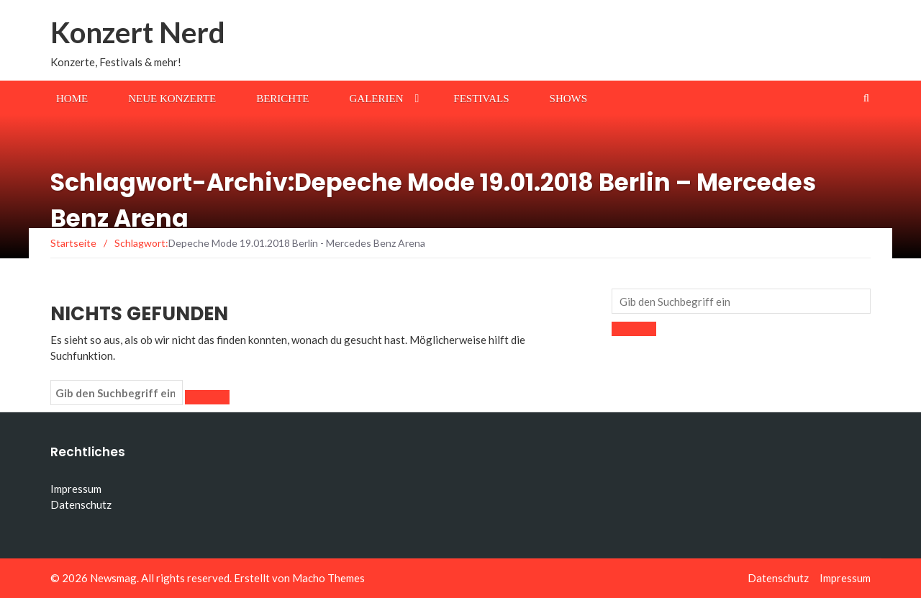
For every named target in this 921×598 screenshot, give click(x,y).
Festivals (481, 98)
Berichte (282, 98)
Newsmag (113, 577)
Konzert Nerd (137, 32)
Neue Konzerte (172, 98)
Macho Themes (328, 577)
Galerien (377, 98)
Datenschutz (81, 504)
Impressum (75, 488)
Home (72, 98)
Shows (569, 98)
